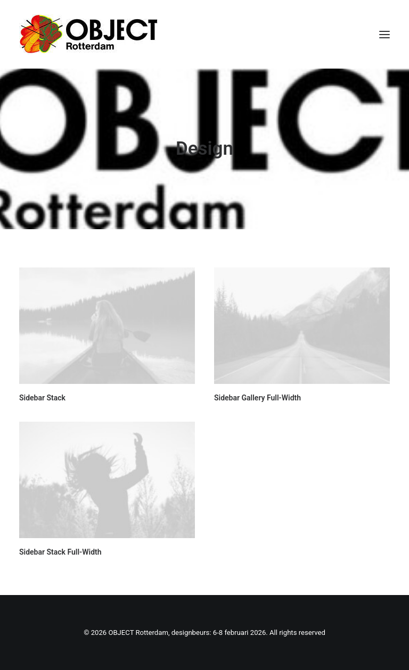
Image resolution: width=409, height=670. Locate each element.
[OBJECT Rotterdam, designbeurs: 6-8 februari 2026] (88, 34)
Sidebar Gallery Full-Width (257, 397)
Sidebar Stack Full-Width (60, 552)
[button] (384, 34)
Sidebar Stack (42, 397)
